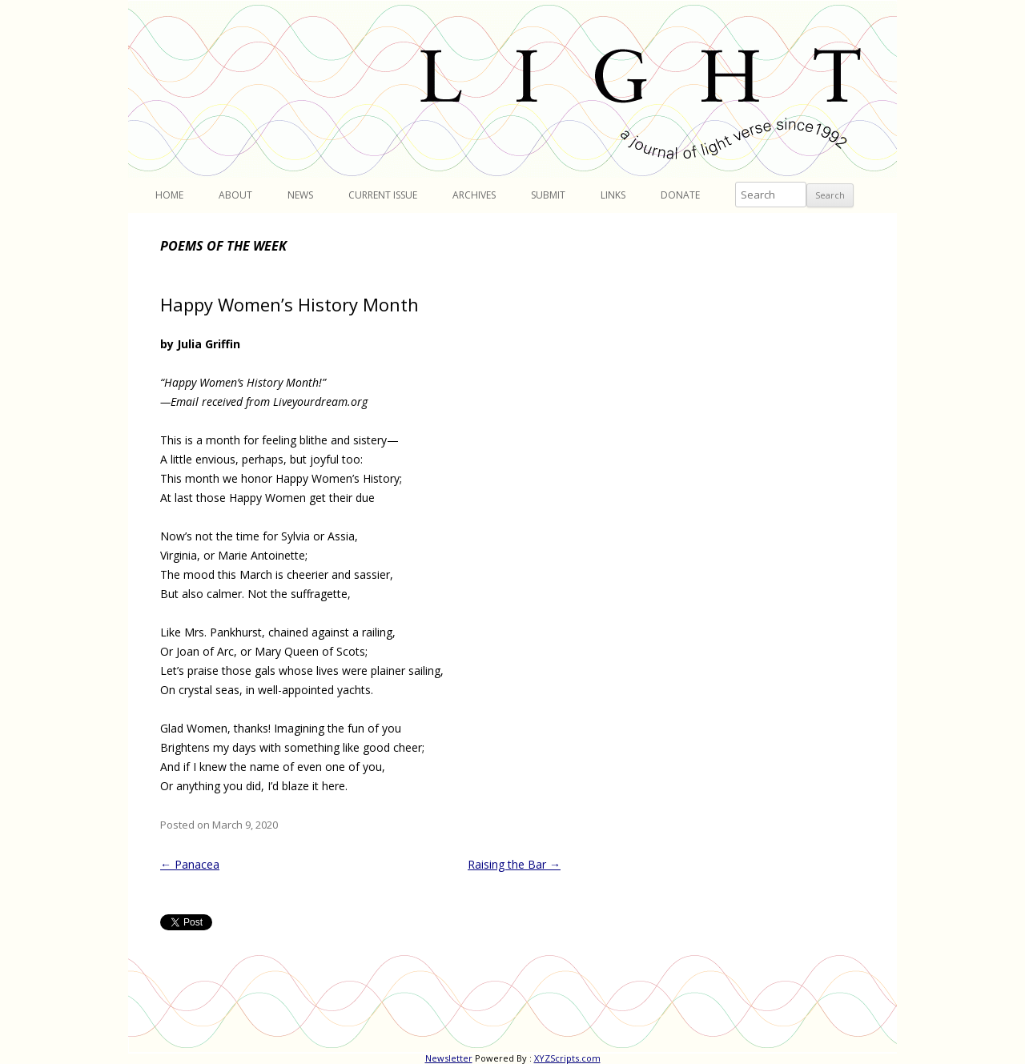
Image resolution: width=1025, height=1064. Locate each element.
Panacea (189, 864)
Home (169, 195)
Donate (680, 195)
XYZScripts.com (567, 1058)
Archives (474, 195)
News (300, 195)
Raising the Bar (514, 864)
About (235, 195)
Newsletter (448, 1058)
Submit (548, 195)
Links (613, 195)
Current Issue (382, 195)
